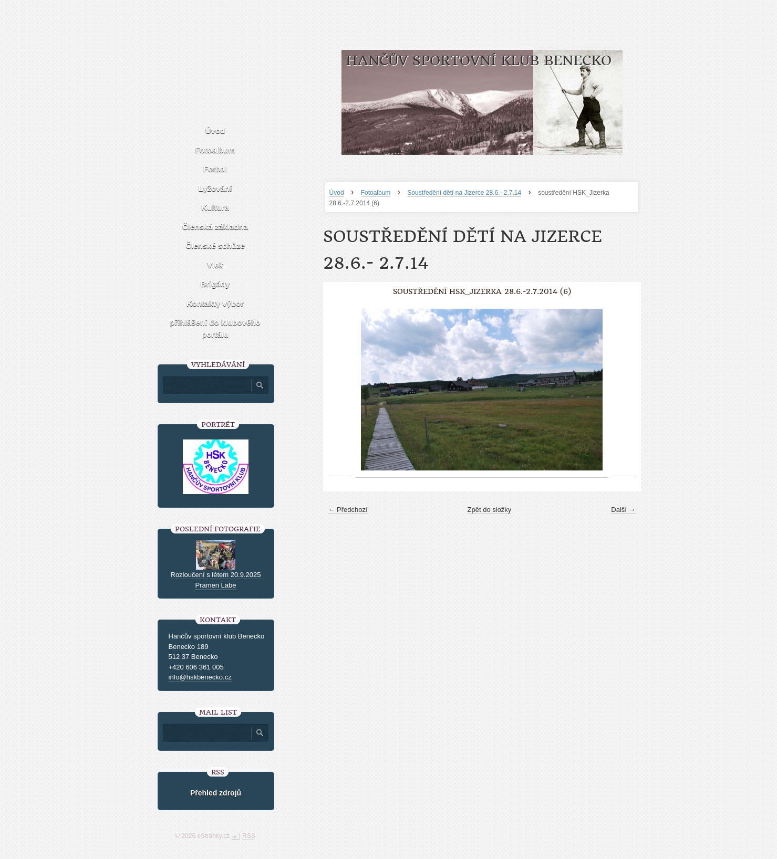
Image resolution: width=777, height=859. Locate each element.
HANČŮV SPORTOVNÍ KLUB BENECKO (479, 61)
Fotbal (215, 168)
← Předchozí (348, 510)
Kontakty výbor (215, 303)
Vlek (215, 264)
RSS (248, 836)
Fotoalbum (376, 192)
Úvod (336, 192)
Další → (623, 510)
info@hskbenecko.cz (200, 677)
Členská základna (215, 226)
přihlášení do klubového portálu (215, 328)
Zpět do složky (490, 510)
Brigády (215, 283)
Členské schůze (215, 245)
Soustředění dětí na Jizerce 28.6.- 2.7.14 (464, 192)
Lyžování (215, 188)
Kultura (215, 207)
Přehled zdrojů (215, 793)
